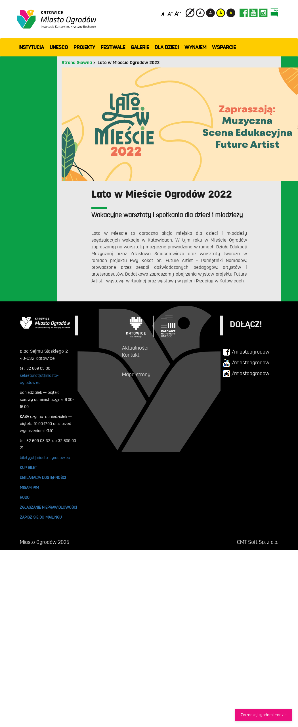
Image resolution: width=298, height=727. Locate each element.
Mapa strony (136, 374)
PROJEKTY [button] (84, 47)
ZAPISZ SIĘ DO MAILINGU (41, 517)
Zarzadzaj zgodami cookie (264, 715)
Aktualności (135, 347)
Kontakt (130, 355)
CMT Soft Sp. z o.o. (257, 542)
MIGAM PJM (29, 487)
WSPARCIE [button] (224, 47)
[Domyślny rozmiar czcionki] (163, 13)
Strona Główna (77, 62)
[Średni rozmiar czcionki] (170, 13)
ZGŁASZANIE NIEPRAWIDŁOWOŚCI (48, 507)
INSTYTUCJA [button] (31, 47)
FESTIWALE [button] (113, 47)
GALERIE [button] (140, 47)
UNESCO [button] (59, 47)
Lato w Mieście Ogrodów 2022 (129, 62)
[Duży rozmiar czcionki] (178, 13)
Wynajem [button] (195, 47)
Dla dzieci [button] (167, 47)
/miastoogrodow (246, 352)
